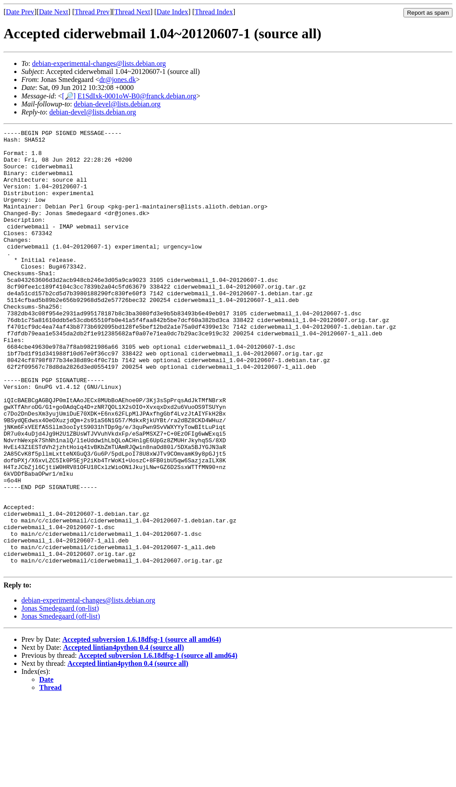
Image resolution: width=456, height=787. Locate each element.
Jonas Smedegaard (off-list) (60, 704)
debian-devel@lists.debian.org (117, 104)
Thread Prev (92, 12)
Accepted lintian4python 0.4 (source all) (123, 735)
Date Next (53, 12)
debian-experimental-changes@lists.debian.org (99, 63)
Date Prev (20, 12)
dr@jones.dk (117, 79)
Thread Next (132, 12)
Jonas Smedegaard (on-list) (60, 696)
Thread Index (214, 12)
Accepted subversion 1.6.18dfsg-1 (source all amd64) (141, 727)
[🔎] (69, 96)
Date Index (172, 12)
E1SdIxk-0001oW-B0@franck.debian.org (136, 96)
